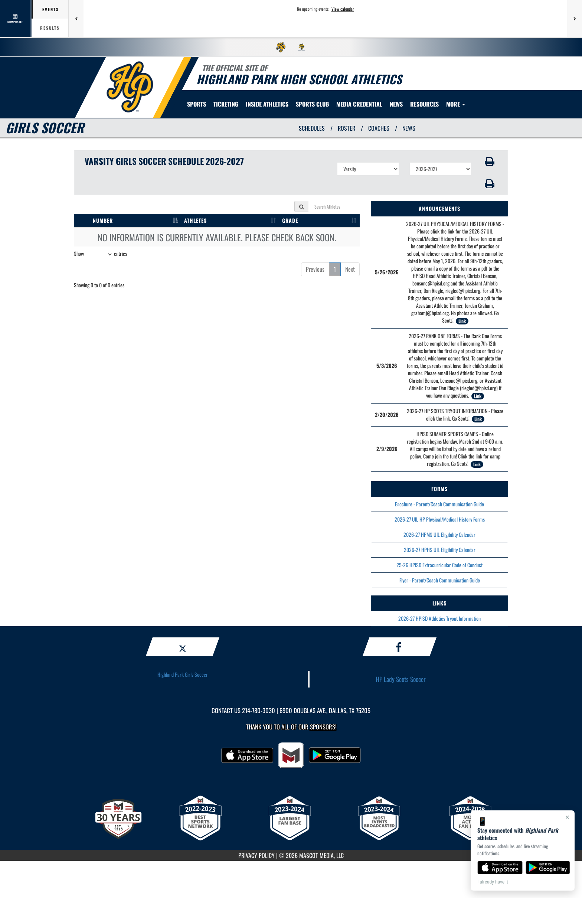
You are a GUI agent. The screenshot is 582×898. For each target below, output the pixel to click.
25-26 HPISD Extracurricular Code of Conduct (439, 565)
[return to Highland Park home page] (130, 86)
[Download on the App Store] (500, 867)
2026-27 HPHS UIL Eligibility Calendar (439, 550)
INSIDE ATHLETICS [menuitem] (267, 103)
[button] (489, 161)
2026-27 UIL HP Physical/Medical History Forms (440, 519)
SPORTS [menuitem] (196, 103)
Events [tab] (50, 9)
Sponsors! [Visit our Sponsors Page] (323, 726)
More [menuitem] (455, 103)
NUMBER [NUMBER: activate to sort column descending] (103, 220)
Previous (315, 269)
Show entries (100, 254)
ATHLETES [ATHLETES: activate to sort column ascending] (195, 220)
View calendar (342, 9)
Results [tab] (50, 28)
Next (350, 269)
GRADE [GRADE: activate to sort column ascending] (290, 220)
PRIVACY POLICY (256, 855)
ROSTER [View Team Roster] (346, 128)
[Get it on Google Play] (548, 867)
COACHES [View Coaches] (378, 128)
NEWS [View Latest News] (408, 128)
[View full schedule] (16, 18)
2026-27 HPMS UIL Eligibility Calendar (439, 534)
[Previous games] (76, 18)
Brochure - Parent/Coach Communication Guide (439, 504)
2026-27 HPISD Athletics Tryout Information (439, 618)
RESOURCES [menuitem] (424, 103)
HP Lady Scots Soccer (401, 679)
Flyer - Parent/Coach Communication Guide (439, 580)
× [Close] (567, 817)
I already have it (492, 882)
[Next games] (574, 18)
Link (462, 321)
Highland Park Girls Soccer (182, 674)
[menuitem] (281, 47)
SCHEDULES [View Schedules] (312, 128)
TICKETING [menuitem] (225, 103)
